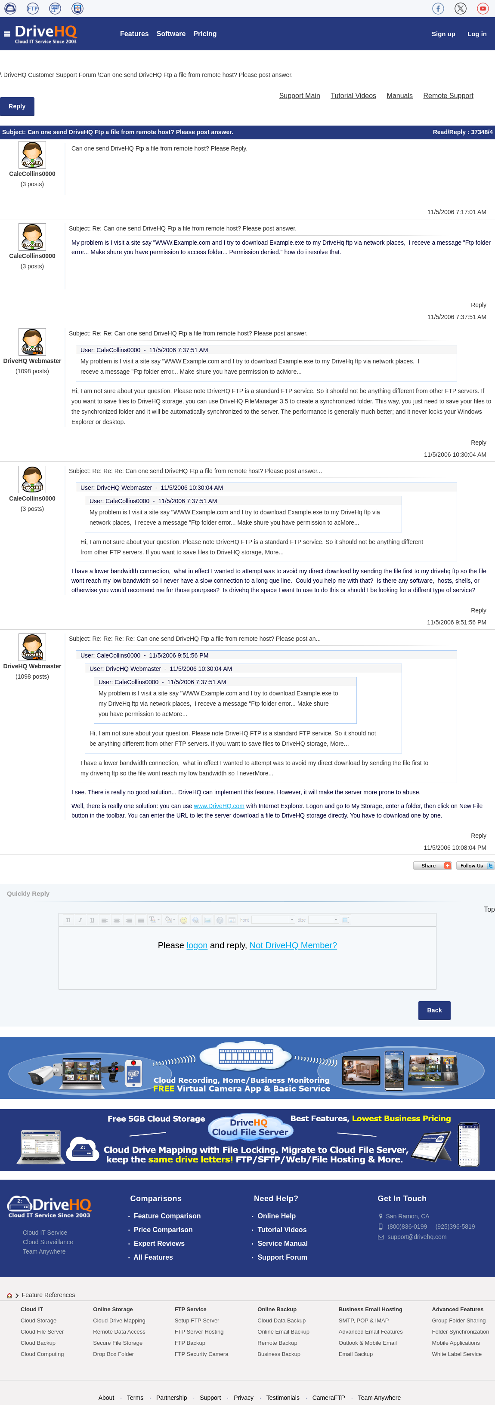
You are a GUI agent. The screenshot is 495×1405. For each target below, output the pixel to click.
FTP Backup (190, 1343)
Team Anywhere (44, 1251)
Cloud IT (32, 1309)
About (106, 1397)
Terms (135, 1397)
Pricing (205, 33)
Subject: (15, 132)
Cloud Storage (38, 1320)
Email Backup (356, 1354)
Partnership (171, 1397)
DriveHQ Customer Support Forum (50, 74)
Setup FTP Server (197, 1320)
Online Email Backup (283, 1331)
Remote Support (448, 95)
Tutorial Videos (353, 95)
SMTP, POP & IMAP (364, 1320)
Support (210, 1397)
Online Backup (277, 1309)
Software (171, 33)
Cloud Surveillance (48, 1242)
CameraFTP (328, 1397)
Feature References (48, 1294)
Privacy (244, 1397)
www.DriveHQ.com (219, 805)
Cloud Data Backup (281, 1320)
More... (292, 371)
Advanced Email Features (371, 1331)
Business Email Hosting (370, 1309)
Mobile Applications (456, 1343)
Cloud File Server (42, 1331)
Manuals (400, 95)
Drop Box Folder (113, 1354)
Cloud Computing (42, 1354)
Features (134, 33)
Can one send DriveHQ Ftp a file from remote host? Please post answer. (196, 74)
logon (196, 945)
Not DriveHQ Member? (293, 945)
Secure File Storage (117, 1343)
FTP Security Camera (202, 1354)
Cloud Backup (38, 1343)
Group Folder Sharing (459, 1320)
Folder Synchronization (460, 1331)
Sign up (443, 33)
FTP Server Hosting (199, 1331)
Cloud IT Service (45, 1232)
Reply (17, 106)
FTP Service (191, 1309)
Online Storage (113, 1309)
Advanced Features (458, 1309)
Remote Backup (277, 1343)
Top (489, 909)
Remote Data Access (119, 1331)
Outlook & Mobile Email (368, 1343)
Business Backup (278, 1354)
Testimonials (283, 1397)
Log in (477, 33)
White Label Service (457, 1354)
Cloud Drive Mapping (119, 1320)
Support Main (299, 95)
